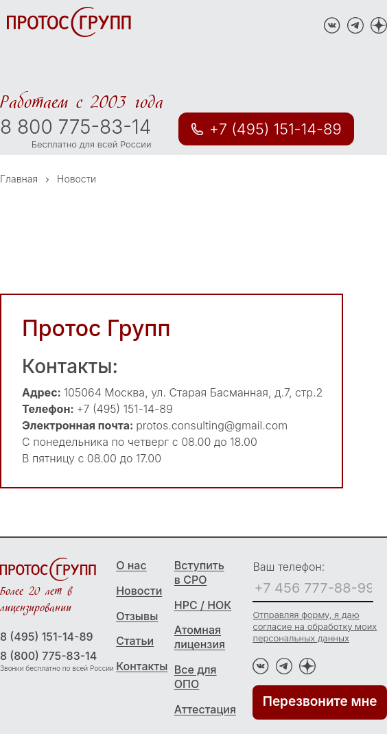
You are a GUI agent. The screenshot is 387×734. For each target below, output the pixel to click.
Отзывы (137, 616)
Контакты (141, 666)
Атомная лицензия (199, 637)
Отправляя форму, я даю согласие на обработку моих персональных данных (315, 626)
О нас (131, 565)
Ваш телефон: (289, 566)
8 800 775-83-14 (75, 127)
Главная (19, 179)
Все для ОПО (195, 677)
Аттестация (203, 709)
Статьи (135, 641)
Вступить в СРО (199, 572)
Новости (139, 590)
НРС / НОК (203, 605)
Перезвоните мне (320, 701)
